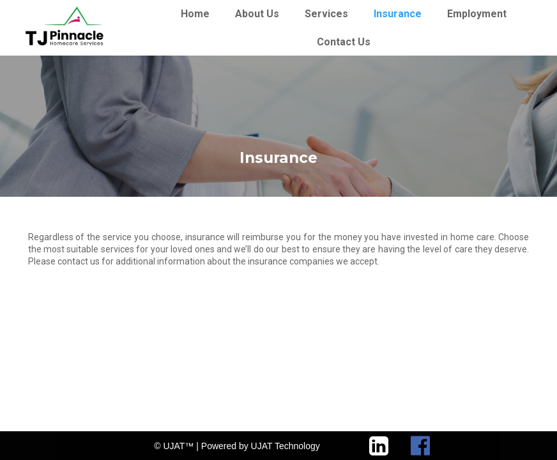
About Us (257, 14)
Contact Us (343, 42)
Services (326, 14)
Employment (477, 14)
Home (195, 14)
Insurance (398, 14)
